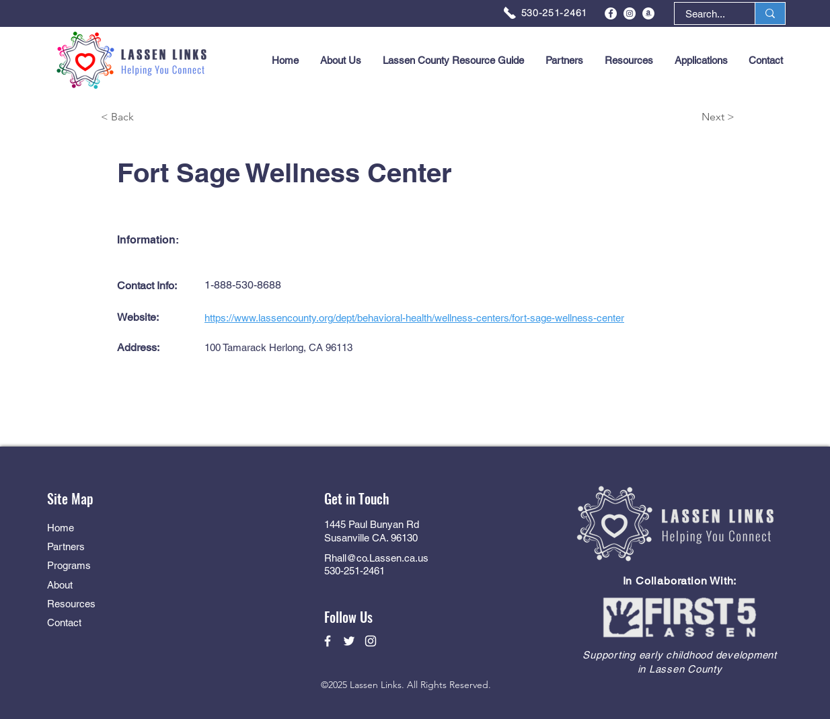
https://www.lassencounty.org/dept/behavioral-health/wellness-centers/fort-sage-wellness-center (414, 318)
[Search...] (705, 13)
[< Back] (148, 117)
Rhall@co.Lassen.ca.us (376, 558)
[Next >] (686, 117)
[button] (701, 60)
